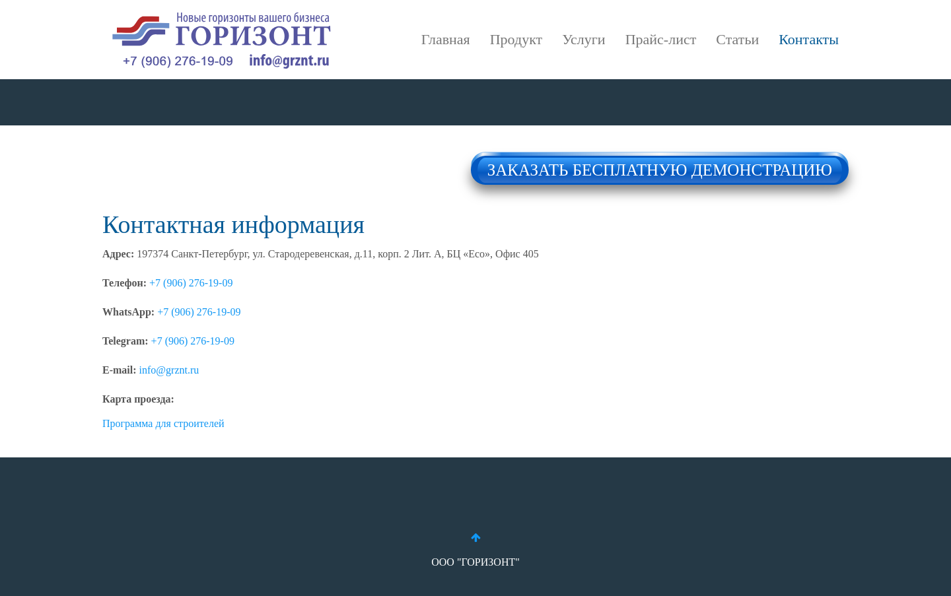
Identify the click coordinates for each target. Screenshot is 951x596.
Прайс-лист (661, 39)
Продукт (516, 39)
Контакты (809, 39)
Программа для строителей (163, 423)
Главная (445, 39)
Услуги (583, 39)
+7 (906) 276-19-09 (190, 282)
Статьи (737, 39)
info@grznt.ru (169, 370)
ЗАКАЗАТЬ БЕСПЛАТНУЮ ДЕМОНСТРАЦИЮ (659, 166)
